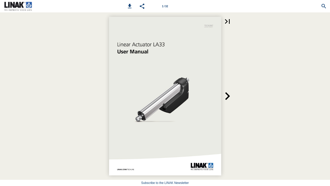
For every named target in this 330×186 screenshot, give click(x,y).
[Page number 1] (165, 6)
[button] (129, 6)
